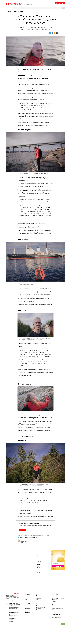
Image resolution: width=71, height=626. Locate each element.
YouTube (37, 599)
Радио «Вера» (27, 611)
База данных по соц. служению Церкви (57, 616)
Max (36, 603)
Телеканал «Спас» (27, 612)
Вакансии (26, 598)
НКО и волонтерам (27, 603)
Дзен (37, 595)
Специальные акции (55, 603)
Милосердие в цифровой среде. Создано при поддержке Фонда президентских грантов (36, 535)
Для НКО (23, 8)
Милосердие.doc (54, 609)
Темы (25, 600)
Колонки (38, 559)
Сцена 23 (26, 613)
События (38, 572)
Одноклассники (38, 598)
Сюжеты (26, 599)
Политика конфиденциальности (40, 609)
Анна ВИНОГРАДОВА (17, 33)
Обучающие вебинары (55, 594)
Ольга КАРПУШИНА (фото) (26, 33)
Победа (53, 605)
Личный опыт (39, 562)
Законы (38, 556)
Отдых (38, 569)
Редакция (26, 595)
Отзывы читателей (27, 602)
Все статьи (39, 575)
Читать (9, 8)
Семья (38, 570)
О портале (48, 8)
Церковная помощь (20, 535)
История (38, 558)
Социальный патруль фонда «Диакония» (29, 523)
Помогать (16, 8)
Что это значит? (46, 623)
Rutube (37, 600)
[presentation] (58, 563)
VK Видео (37, 602)
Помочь (22, 529)
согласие (60, 568)
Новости (15, 11)
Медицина (38, 564)
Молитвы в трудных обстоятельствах (57, 608)
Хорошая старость (54, 607)
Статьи (9, 11)
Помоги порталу (60, 3)
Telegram (37, 594)
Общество (38, 567)
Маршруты (22, 11)
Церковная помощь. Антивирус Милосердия (58, 612)
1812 (52, 604)
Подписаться (58, 566)
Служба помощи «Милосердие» (56, 8)
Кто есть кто (39, 561)
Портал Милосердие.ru (28, 594)
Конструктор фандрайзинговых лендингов (58, 595)
